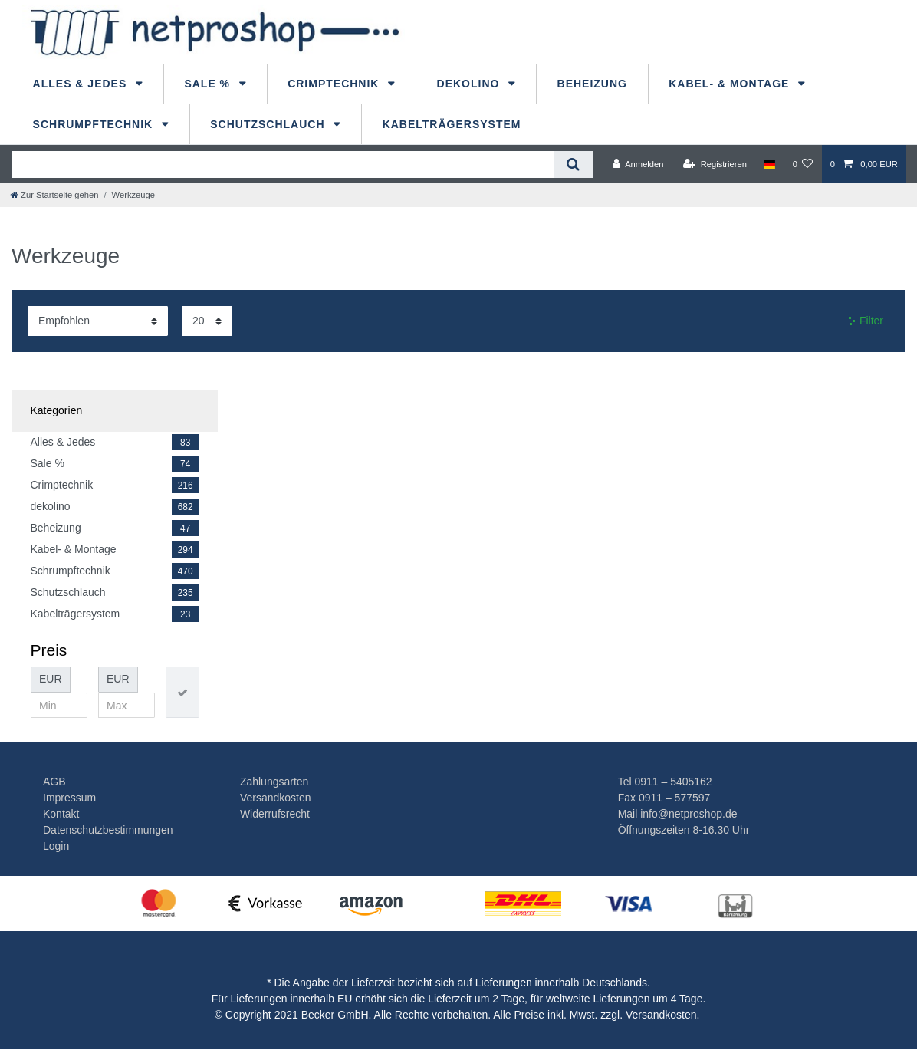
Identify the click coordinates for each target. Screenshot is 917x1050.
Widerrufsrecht (275, 814)
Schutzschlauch (269, 124)
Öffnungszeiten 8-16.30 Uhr (684, 830)
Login (56, 846)
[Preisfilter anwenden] (182, 692)
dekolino (470, 83)
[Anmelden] (638, 164)
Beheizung (592, 83)
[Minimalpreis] (59, 706)
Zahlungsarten (274, 781)
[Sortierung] (98, 321)
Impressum (69, 798)
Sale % (209, 83)
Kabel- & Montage (731, 83)
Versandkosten (275, 798)
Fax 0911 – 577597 (664, 798)
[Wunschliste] (802, 164)
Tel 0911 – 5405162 (665, 781)
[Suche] (573, 164)
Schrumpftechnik (94, 124)
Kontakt (61, 814)
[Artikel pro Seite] (207, 321)
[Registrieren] (715, 164)
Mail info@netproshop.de (678, 814)
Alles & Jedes (82, 83)
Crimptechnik (335, 83)
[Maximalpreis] (126, 706)
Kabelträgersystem (452, 124)
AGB (54, 781)
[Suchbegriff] (283, 164)
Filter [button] (865, 321)
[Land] (769, 164)
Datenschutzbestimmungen (108, 830)
